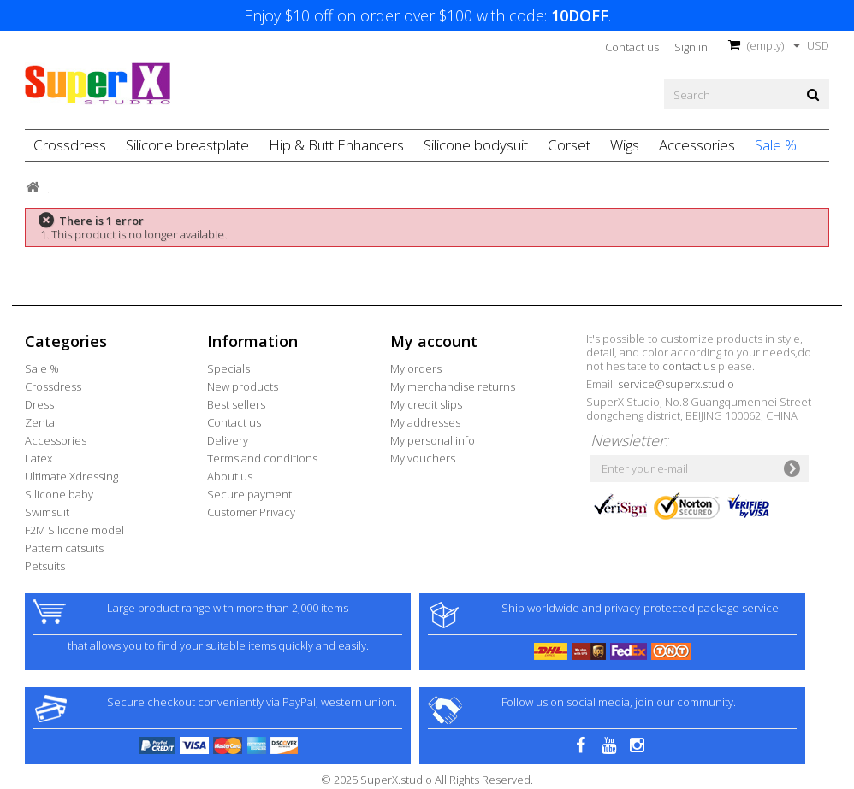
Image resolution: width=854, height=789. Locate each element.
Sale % (776, 145)
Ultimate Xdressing (71, 476)
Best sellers (236, 404)
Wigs (624, 145)
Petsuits (45, 566)
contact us (688, 366)
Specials (228, 368)
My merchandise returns (452, 386)
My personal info (432, 440)
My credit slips (426, 404)
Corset (569, 145)
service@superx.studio (676, 384)
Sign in (691, 47)
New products (242, 386)
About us (229, 476)
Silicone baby (59, 494)
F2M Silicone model (74, 530)
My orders (416, 368)
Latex (38, 458)
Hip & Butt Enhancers (336, 145)
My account (433, 341)
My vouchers (422, 458)
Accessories (697, 145)
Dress (39, 404)
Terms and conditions (262, 458)
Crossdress (69, 145)
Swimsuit (47, 512)
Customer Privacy (251, 512)
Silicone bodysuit (476, 145)
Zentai (41, 422)
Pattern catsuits (64, 548)
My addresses (425, 422)
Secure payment (249, 494)
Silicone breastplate (187, 145)
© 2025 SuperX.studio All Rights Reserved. (427, 779)
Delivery (227, 440)
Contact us (632, 47)
